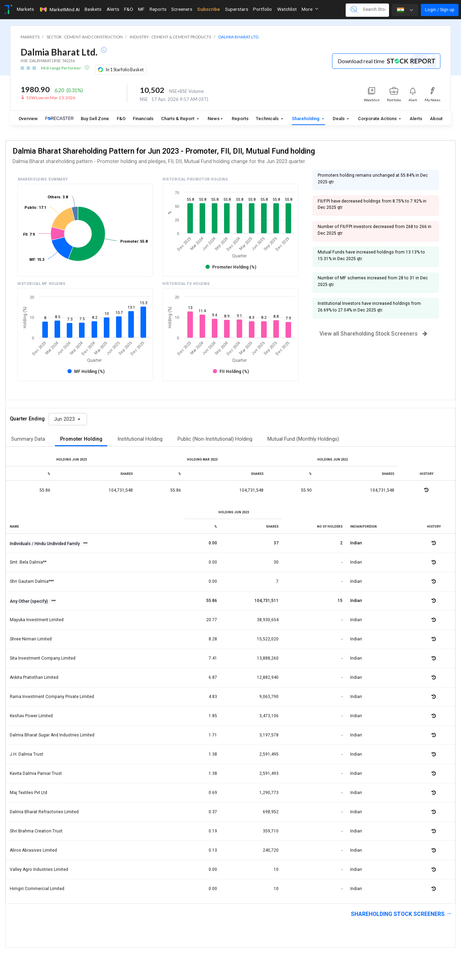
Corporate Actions (378, 118)
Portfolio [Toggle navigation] (262, 9)
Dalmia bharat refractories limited (44, 811)
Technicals (268, 118)
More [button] (310, 9)
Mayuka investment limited (37, 619)
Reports (240, 118)
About (436, 118)
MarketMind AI (59, 9)
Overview (28, 118)
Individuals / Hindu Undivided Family (45, 543)
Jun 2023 (65, 419)
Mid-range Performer (61, 68)
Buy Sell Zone (95, 118)
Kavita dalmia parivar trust (36, 773)
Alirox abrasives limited (33, 850)
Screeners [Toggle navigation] (181, 9)
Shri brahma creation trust (36, 831)
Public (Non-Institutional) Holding (215, 439)
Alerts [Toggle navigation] (113, 9)
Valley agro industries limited (39, 869)
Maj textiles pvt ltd (28, 792)
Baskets (93, 9)
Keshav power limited (31, 715)
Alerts (416, 118)
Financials (143, 118)
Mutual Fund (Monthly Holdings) (303, 439)
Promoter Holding (81, 439)
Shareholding (306, 118)
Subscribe (208, 9)
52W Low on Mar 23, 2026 (50, 97)
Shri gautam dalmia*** (32, 581)
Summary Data (28, 439)
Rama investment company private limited (52, 696)
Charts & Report (178, 118)
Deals (339, 118)
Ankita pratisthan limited (34, 677)
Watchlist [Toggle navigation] (287, 9)
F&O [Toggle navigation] (128, 9)
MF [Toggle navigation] (141, 9)
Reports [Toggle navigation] (158, 9)
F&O (121, 118)
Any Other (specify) (29, 601)
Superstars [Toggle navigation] (236, 9)
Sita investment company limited (42, 658)
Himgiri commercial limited (37, 888)
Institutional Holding (140, 439)
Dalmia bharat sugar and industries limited (52, 735)
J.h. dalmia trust (26, 754)
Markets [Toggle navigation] (25, 9)
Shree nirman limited (31, 639)
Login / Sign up (439, 9)
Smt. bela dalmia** (28, 562)
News (213, 118)
